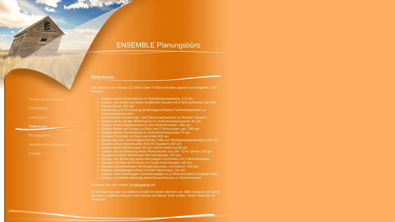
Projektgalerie (139, 185)
